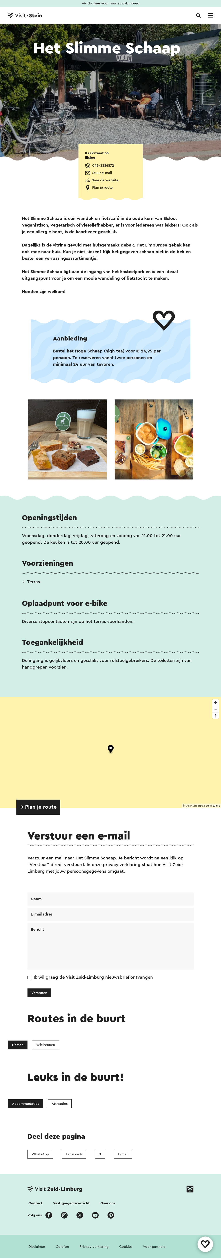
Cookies (125, 1246)
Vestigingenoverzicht (71, 1203)
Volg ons (34, 1215)
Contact (35, 1203)
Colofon (62, 1246)
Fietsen (17, 1045)
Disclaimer (36, 1246)
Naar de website (105, 180)
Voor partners (154, 1246)
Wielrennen (45, 1045)
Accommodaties (25, 1103)
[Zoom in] (215, 702)
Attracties (60, 1103)
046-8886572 (103, 165)
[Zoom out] (215, 709)
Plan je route (102, 187)
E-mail (123, 1154)
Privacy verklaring (94, 1246)
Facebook (74, 1154)
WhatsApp (40, 1154)
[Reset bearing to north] (215, 715)
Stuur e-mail (102, 173)
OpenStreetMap (195, 805)
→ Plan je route (38, 807)
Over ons (107, 1203)
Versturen (39, 993)
